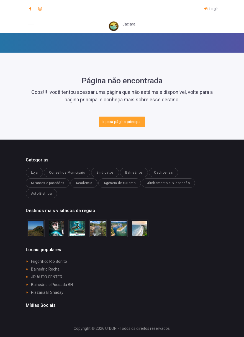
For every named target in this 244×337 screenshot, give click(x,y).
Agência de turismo (119, 183)
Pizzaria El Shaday (44, 292)
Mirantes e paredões (48, 183)
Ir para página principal (122, 122)
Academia (84, 183)
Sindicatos (105, 172)
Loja (34, 172)
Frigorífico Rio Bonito (46, 261)
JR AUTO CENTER (44, 277)
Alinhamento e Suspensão (168, 183)
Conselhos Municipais (67, 172)
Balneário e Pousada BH (49, 284)
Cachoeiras (163, 172)
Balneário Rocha (43, 269)
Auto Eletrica (41, 193)
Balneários (134, 172)
